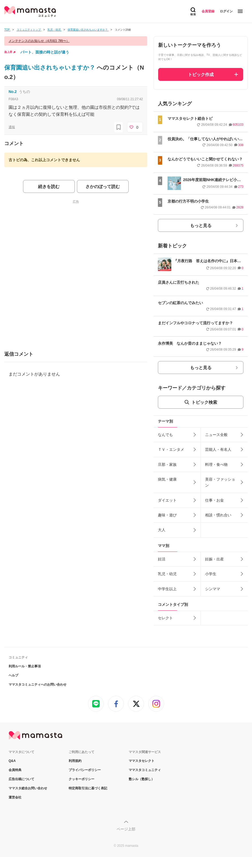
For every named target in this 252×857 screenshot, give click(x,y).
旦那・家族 (167, 464)
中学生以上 (167, 589)
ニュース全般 (216, 435)
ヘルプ (13, 675)
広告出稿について (21, 779)
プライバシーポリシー (85, 770)
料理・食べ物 (216, 464)
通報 (12, 127)
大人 (161, 530)
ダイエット (167, 500)
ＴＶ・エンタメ (171, 449)
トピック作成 (201, 74)
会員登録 (208, 11)
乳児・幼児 (167, 574)
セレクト (165, 618)
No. (13, 91)
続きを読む (49, 186)
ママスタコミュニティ (145, 770)
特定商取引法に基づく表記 (88, 788)
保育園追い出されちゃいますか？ (50, 67)
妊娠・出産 (214, 559)
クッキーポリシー (81, 779)
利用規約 (75, 760)
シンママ (212, 589)
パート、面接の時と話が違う (44, 52)
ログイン (226, 11)
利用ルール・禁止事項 (25, 666)
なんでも (165, 435)
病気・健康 (167, 479)
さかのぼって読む (103, 186)
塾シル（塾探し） (141, 779)
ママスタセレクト (141, 760)
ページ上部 (126, 829)
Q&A (12, 760)
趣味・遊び (167, 515)
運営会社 (15, 797)
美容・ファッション (220, 482)
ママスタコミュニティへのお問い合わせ (37, 684)
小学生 (210, 574)
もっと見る (201, 225)
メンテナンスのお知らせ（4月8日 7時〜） (39, 41)
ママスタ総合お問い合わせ (28, 788)
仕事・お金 (214, 500)
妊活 (161, 559)
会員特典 (15, 770)
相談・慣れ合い (218, 515)
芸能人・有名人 (218, 449)
